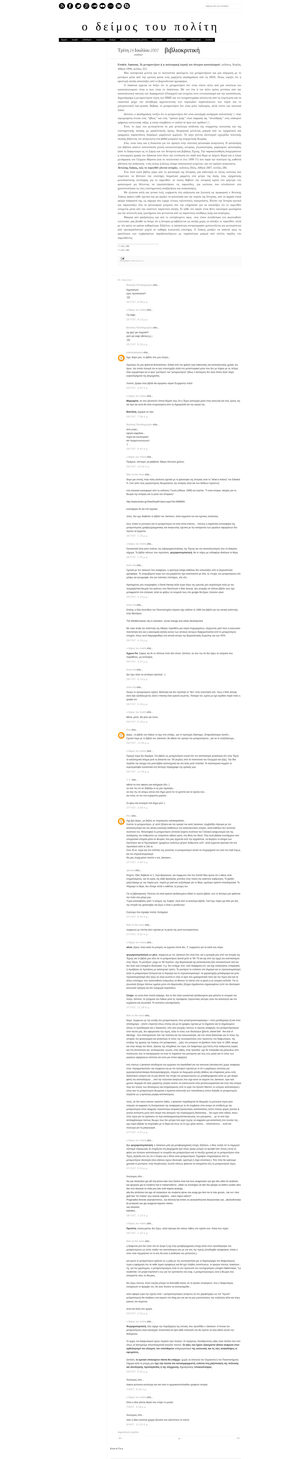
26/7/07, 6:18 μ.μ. (137, 704)
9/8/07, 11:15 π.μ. (137, 1424)
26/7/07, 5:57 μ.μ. (137, 661)
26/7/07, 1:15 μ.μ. (137, 535)
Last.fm (110, 6)
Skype (127, 6)
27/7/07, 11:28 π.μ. (138, 1007)
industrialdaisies (135, 352)
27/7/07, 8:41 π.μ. (137, 916)
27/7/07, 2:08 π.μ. (137, 807)
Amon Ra (131, 565)
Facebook (70, 6)
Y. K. (129, 779)
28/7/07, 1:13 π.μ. (137, 1215)
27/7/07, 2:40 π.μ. (137, 862)
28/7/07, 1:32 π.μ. (137, 1233)
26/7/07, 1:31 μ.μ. (137, 557)
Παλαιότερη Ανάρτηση (237, 1438)
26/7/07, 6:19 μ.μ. (137, 721)
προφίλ (75, 40)
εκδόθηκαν (86, 40)
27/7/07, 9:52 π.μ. (137, 934)
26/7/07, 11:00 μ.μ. (138, 743)
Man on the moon (135, 474)
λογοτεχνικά (157, 40)
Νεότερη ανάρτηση (120, 1438)
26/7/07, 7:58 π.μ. (137, 416)
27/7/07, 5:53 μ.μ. (137, 1168)
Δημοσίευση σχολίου (128, 1432)
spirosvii (130, 870)
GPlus (86, 6)
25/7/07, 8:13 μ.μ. (137, 319)
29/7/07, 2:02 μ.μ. (137, 1313)
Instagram (119, 6)
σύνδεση (209, 40)
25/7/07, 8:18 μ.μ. (137, 344)
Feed (62, 6)
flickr (102, 6)
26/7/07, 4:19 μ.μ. (137, 640)
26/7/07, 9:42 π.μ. (137, 449)
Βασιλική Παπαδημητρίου (139, 285)
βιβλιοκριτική (137, 261)
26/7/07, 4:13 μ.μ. (137, 597)
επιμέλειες (100, 40)
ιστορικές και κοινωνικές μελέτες (133, 40)
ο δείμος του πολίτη (150, 27)
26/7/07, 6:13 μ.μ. (137, 679)
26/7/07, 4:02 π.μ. (137, 388)
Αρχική (64, 40)
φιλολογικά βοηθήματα (176, 40)
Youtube (94, 6)
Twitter (78, 6)
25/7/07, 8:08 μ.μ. (137, 302)
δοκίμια (112, 40)
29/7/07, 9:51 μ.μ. (137, 1371)
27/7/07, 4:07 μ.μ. (137, 1132)
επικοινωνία (196, 40)
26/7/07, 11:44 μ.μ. (138, 771)
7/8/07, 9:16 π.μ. (136, 1389)
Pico (129, 730)
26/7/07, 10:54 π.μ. (138, 466)
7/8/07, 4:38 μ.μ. (136, 1407)
